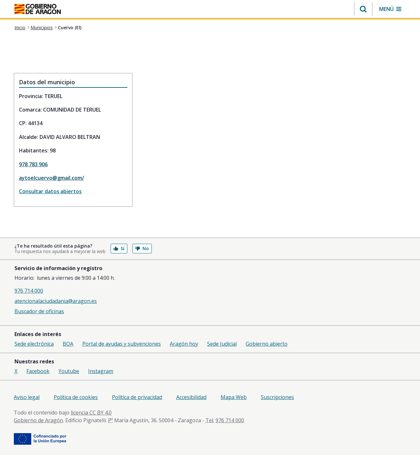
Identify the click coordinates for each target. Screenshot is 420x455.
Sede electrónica (34, 343)
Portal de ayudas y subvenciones (121, 343)
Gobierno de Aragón (38, 420)
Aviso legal (27, 397)
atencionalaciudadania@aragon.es (55, 301)
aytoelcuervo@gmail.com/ (51, 177)
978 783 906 (33, 164)
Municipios (42, 27)
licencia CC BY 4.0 (91, 412)
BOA (68, 343)
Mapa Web (234, 397)
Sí (119, 248)
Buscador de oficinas (39, 311)
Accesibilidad (191, 397)
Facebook (38, 371)
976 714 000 (28, 290)
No (142, 248)
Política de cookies (76, 397)
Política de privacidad (137, 397)
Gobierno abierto (267, 343)
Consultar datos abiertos (50, 191)
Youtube (69, 371)
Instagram (100, 371)
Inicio (19, 27)
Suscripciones (277, 397)
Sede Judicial (222, 343)
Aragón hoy (184, 343)
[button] (363, 9)
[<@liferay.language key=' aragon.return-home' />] (37, 9)
